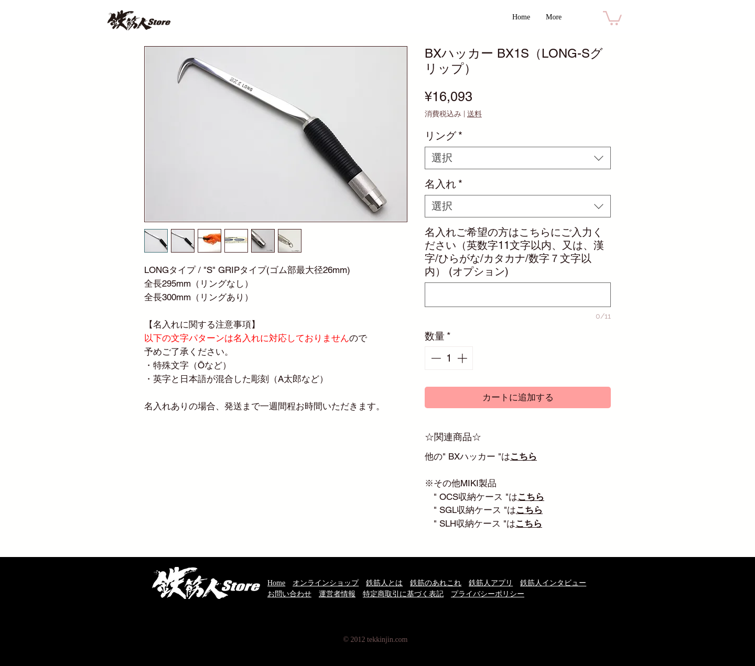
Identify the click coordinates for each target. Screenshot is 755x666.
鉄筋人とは (384, 583)
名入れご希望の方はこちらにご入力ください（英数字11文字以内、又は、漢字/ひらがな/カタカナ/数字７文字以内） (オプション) (514, 252)
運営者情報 (337, 594)
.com (400, 639)
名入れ (443, 184)
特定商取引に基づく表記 (403, 594)
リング (443, 135)
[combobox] (518, 158)
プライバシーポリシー (487, 594)
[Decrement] (435, 358)
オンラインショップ (326, 583)
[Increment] (463, 358)
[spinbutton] (449, 358)
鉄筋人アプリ (491, 583)
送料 (474, 114)
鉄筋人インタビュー (553, 583)
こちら (530, 497)
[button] (612, 17)
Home (276, 583)
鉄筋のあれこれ (435, 583)
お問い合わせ (289, 594)
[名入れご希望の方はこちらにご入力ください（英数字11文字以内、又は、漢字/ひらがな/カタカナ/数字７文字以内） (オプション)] (517, 294)
